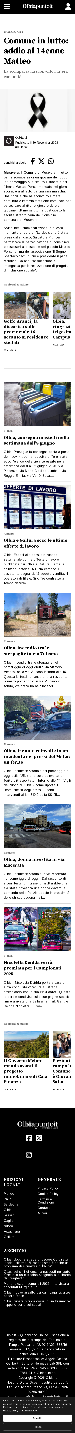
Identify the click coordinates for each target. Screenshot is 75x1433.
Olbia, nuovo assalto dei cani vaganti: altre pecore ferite (37, 1294)
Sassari (9, 1215)
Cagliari (9, 1220)
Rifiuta (37, 1426)
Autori (42, 1213)
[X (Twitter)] (39, 1138)
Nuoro (8, 1226)
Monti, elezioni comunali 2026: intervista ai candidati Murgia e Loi (37, 1285)
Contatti (44, 1208)
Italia (7, 1199)
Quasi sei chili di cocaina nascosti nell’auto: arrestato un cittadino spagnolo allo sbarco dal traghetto (37, 1275)
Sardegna (11, 1204)
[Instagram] (29, 1155)
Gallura (9, 1237)
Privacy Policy (48, 1188)
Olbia (8, 1210)
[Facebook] (29, 1138)
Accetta (37, 1418)
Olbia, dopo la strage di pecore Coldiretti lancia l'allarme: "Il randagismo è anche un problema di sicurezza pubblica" (36, 1263)
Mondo (9, 1193)
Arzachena (12, 1231)
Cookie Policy (48, 1194)
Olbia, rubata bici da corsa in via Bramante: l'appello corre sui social (37, 1303)
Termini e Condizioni (46, 1201)
